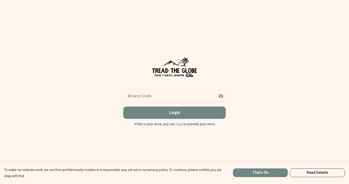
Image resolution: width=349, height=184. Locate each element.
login (180, 124)
